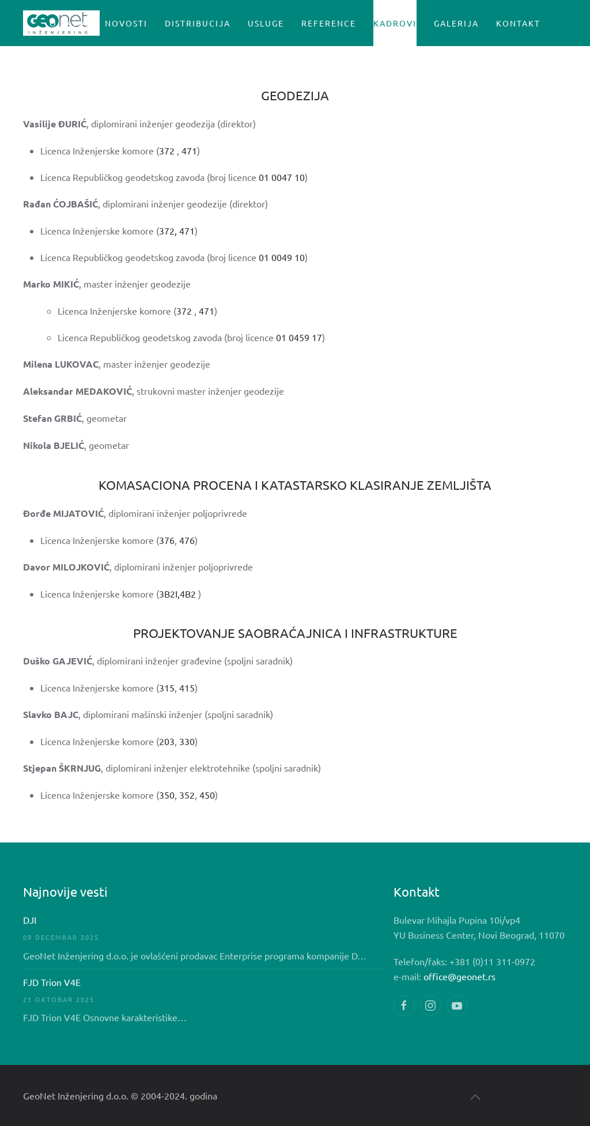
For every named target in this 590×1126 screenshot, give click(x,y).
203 (167, 741)
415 (187, 687)
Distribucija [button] (197, 23)
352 (187, 794)
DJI (29, 919)
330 (187, 741)
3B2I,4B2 (178, 593)
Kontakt (518, 23)
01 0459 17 (299, 337)
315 (167, 687)
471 (189, 150)
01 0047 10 (282, 177)
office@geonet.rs (459, 976)
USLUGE (266, 23)
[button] (475, 1097)
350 (167, 794)
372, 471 (177, 230)
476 (187, 540)
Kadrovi (395, 23)
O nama (69, 23)
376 (167, 540)
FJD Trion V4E (52, 982)
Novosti (126, 23)
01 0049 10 (282, 257)
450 (207, 794)
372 (167, 150)
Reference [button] (328, 23)
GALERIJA (456, 23)
